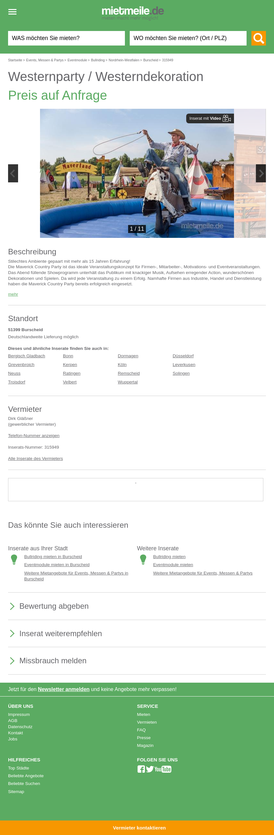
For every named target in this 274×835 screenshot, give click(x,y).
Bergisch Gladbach (26, 355)
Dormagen (128, 355)
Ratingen (71, 373)
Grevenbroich (21, 364)
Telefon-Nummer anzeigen (33, 435)
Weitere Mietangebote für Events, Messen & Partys (203, 573)
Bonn (68, 355)
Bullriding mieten (169, 556)
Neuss (14, 373)
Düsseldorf (183, 355)
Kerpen (70, 364)
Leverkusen (184, 364)
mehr (13, 294)
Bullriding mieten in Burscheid (53, 556)
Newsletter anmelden (64, 689)
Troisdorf (16, 382)
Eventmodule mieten (173, 564)
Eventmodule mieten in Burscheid (57, 564)
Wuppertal (128, 382)
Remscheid (129, 373)
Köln (122, 364)
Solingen (181, 373)
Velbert (69, 382)
